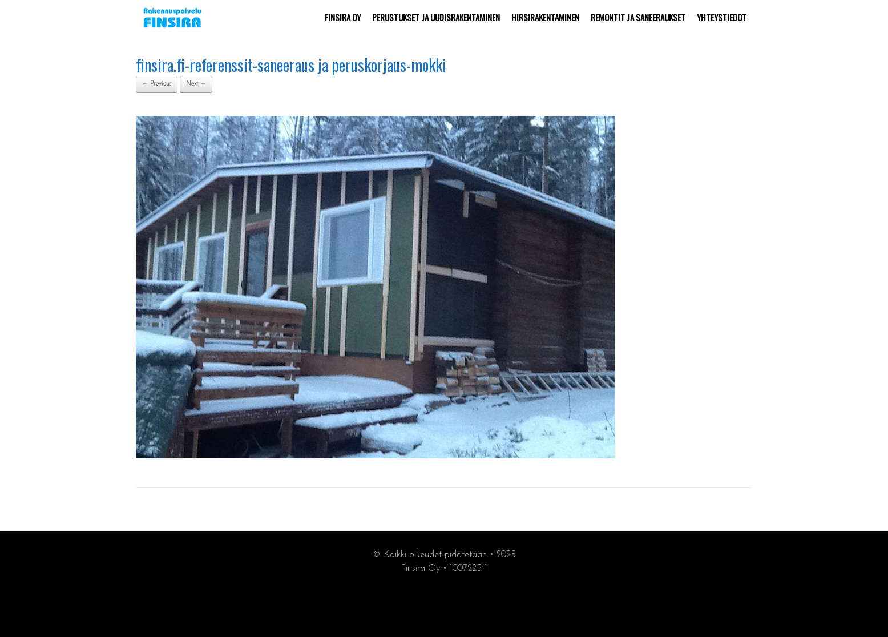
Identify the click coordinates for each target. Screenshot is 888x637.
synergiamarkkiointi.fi (444, 603)
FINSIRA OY (343, 17)
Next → (196, 84)
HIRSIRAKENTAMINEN (545, 17)
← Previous (156, 84)
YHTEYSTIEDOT (721, 17)
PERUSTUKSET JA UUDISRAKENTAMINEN (436, 17)
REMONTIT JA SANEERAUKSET (638, 17)
